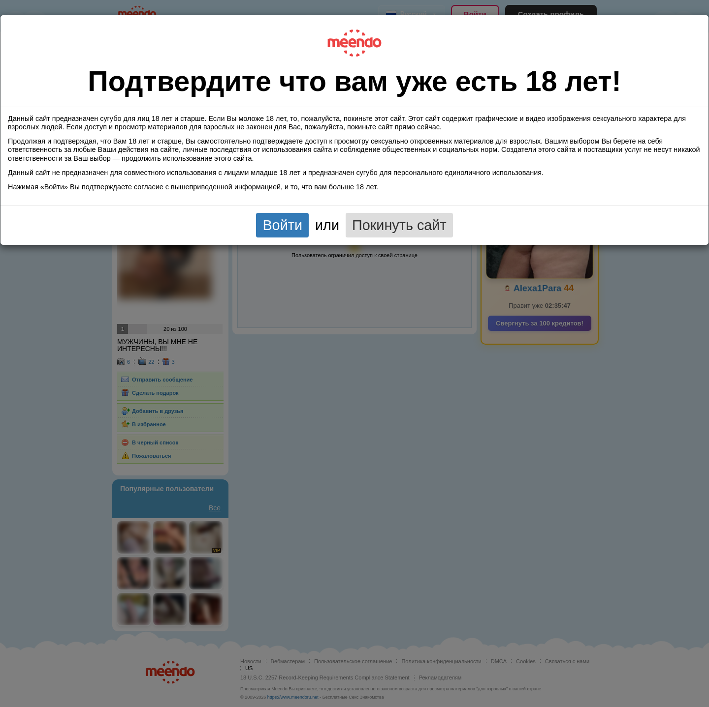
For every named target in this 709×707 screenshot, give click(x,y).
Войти (282, 225)
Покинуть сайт (399, 225)
